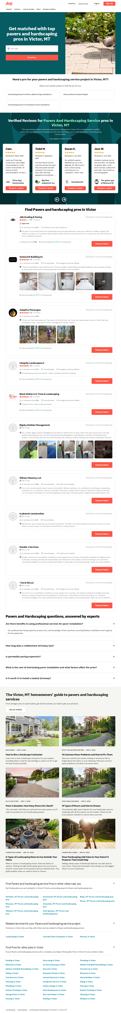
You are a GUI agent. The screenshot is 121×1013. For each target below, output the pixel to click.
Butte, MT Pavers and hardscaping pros (97, 897)
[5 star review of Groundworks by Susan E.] (75, 168)
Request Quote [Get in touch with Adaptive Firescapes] (102, 350)
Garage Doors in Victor (15, 994)
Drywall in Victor (50, 969)
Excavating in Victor (51, 960)
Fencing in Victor (13, 998)
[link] (8, 181)
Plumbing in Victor (13, 986)
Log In (96, 3)
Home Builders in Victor (90, 977)
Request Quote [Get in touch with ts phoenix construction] (102, 534)
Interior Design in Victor (53, 986)
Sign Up (109, 3)
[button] (28, 281)
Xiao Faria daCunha (70, 801)
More (38, 9)
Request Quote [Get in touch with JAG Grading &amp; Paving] (102, 244)
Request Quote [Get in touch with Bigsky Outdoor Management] (102, 465)
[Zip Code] (32, 48)
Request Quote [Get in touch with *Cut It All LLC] (102, 605)
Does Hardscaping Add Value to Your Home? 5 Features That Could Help (85, 858)
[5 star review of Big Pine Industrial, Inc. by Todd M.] (45, 168)
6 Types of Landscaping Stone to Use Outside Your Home (31, 858)
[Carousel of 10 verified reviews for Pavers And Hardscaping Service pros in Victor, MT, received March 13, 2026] (60, 158)
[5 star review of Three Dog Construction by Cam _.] (16, 168)
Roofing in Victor (13, 960)
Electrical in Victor (13, 964)
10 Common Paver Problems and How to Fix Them (87, 754)
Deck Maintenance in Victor (54, 990)
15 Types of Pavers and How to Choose (81, 805)
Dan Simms (10, 750)
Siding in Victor (12, 973)
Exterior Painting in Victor (16, 990)
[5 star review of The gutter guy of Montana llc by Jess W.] (104, 168)
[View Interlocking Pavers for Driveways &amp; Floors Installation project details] (32, 105)
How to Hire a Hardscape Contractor (24, 754)
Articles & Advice (49, 9)
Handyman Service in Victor (54, 981)
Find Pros (32, 57)
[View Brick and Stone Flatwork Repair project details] (88, 94)
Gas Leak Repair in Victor (53, 994)
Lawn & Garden (28, 9)
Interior (9, 9)
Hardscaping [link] (22, 1010)
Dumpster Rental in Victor (54, 973)
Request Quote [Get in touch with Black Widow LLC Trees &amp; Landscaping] (102, 412)
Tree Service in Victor (15, 977)
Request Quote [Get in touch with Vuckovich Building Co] (102, 297)
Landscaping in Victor (15, 936)
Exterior (17, 9)
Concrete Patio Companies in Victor (58, 936)
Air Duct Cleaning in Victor (54, 964)
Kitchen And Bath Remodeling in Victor (22, 969)
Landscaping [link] (10, 1010)
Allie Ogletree (12, 801)
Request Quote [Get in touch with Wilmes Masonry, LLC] (102, 500)
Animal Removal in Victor (54, 977)
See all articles (15, 709)
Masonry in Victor (87, 936)
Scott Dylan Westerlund (73, 750)
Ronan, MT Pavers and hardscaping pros (97, 901)
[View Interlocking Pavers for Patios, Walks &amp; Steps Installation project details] (32, 94)
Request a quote (16, 188)
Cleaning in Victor (13, 981)
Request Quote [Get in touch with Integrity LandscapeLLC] (102, 381)
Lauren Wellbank (13, 852)
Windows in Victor (87, 998)
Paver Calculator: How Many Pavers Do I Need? (29, 805)
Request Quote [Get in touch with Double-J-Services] (102, 569)
